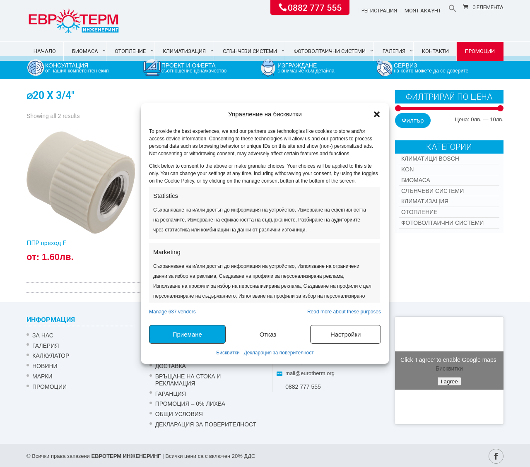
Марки (42, 376)
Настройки (345, 334)
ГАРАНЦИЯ (170, 393)
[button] (377, 114)
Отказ (268, 334)
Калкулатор (50, 355)
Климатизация (184, 51)
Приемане (187, 334)
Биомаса (85, 51)
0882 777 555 (315, 7)
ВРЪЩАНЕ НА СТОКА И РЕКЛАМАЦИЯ (188, 380)
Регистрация (379, 11)
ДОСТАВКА (170, 366)
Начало (45, 51)
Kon (407, 169)
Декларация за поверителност (279, 353)
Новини (45, 366)
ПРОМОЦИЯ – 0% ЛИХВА (190, 403)
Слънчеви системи (250, 51)
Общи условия (179, 414)
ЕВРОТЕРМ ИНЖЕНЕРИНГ (126, 456)
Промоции (480, 51)
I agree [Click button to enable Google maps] (449, 381)
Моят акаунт (423, 11)
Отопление (130, 51)
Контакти (435, 51)
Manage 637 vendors (172, 312)
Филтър (413, 120)
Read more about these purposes (344, 312)
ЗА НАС (42, 335)
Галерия (394, 51)
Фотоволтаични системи (330, 51)
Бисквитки (227, 353)
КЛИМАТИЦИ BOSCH (430, 158)
